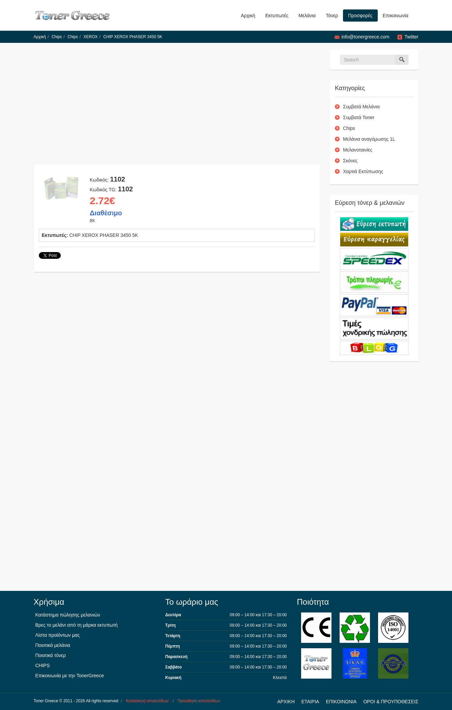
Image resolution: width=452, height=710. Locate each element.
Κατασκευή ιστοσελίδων (147, 701)
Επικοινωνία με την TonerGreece (69, 675)
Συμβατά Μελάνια (361, 106)
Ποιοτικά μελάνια (52, 645)
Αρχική (248, 15)
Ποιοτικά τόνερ (50, 655)
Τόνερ (332, 15)
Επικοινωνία (395, 15)
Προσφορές (360, 15)
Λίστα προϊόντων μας (57, 635)
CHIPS (42, 665)
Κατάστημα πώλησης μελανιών (67, 615)
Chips (57, 36)
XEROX (90, 36)
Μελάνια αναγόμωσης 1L (369, 139)
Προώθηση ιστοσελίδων (199, 701)
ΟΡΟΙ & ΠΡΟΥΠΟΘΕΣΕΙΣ (390, 701)
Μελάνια (307, 15)
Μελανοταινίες (357, 150)
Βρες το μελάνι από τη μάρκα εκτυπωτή (76, 625)
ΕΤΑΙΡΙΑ (310, 701)
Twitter (411, 36)
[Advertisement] (177, 107)
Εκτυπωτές (276, 15)
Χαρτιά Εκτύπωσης (363, 171)
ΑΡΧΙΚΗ (285, 701)
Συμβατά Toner (358, 117)
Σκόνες (350, 160)
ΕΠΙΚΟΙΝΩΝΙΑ (341, 701)
